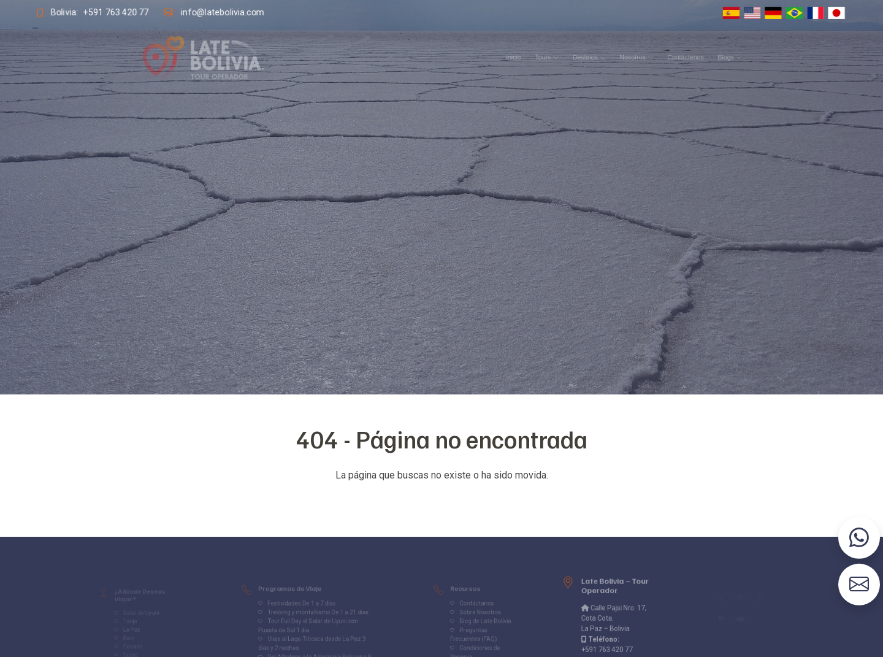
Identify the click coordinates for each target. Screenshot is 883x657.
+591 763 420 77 (115, 12)
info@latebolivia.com (222, 12)
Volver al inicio (441, 499)
